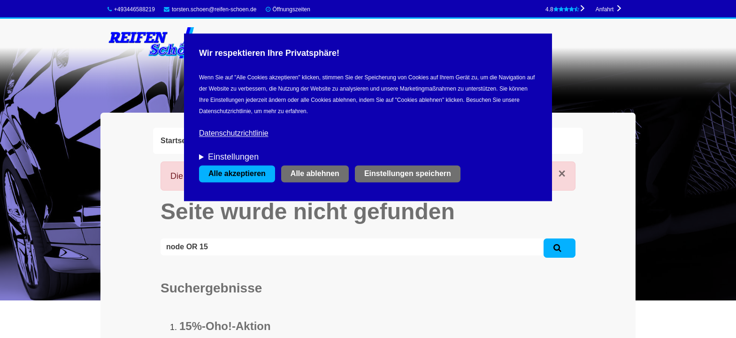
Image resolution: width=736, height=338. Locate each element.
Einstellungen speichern (407, 174)
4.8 (562, 9)
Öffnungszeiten (291, 9)
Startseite (178, 141)
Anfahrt (605, 9)
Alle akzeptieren (237, 174)
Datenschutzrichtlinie (233, 134)
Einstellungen (233, 157)
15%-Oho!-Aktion (225, 326)
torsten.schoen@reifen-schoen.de (210, 9)
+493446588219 (131, 9)
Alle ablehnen (315, 174)
